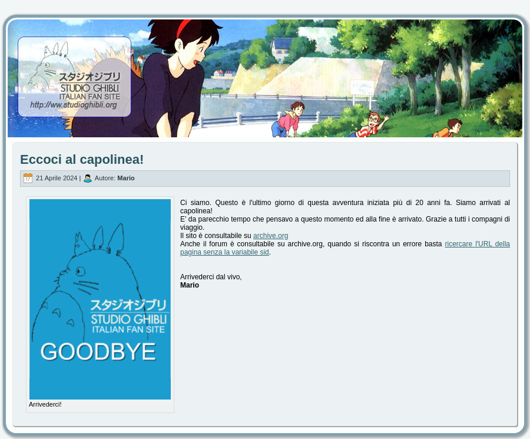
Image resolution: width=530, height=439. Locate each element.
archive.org (270, 236)
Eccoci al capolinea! (82, 159)
